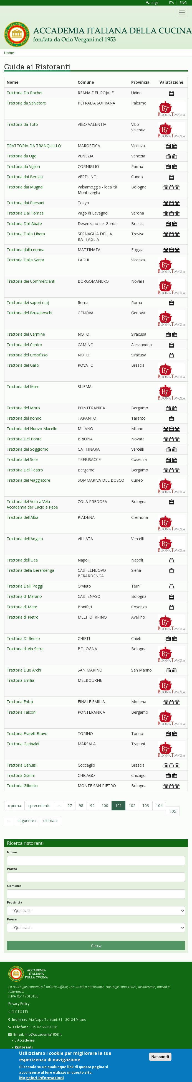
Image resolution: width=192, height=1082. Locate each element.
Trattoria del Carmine (26, 334)
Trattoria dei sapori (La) (28, 302)
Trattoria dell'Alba (22, 517)
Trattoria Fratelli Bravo (27, 733)
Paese (12, 919)
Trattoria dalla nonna (25, 249)
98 (81, 805)
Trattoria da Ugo (22, 156)
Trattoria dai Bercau (25, 176)
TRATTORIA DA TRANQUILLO (34, 145)
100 (105, 805)
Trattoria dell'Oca (22, 560)
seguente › (26, 820)
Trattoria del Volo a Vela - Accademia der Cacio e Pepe (32, 504)
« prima (14, 805)
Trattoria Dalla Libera (26, 233)
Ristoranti (24, 1047)
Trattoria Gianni (21, 775)
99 (92, 805)
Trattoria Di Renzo (23, 638)
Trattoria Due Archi (24, 670)
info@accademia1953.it (43, 1034)
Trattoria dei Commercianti (31, 281)
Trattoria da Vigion (23, 166)
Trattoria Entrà (20, 701)
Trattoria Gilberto (22, 785)
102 (132, 805)
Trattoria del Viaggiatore (28, 480)
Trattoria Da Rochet (25, 92)
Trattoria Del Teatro (25, 470)
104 (159, 805)
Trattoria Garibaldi (23, 743)
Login (153, 2)
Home (9, 52)
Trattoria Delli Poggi (25, 586)
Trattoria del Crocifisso (27, 355)
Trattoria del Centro (24, 344)
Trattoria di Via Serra (25, 648)
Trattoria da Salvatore (26, 103)
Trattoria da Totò (22, 124)
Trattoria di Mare (22, 606)
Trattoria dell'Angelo (25, 538)
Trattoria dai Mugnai (25, 187)
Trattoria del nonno (24, 418)
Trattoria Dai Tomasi (25, 213)
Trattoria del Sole (22, 459)
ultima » (50, 820)
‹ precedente (39, 805)
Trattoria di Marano (24, 596)
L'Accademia (25, 1040)
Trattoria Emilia (20, 680)
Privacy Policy (18, 1003)
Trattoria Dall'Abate (24, 223)
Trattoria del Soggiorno (28, 449)
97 (69, 805)
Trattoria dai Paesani (25, 202)
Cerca (96, 945)
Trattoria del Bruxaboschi (29, 312)
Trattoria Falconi (21, 712)
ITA (171, 2)
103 (145, 805)
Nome (12, 852)
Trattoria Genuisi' (22, 765)
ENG (183, 2)
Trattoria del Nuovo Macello (32, 428)
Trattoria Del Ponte (24, 439)
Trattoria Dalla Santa (25, 259)
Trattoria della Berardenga (30, 570)
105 (173, 811)
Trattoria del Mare (23, 386)
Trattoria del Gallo (23, 365)
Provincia (14, 902)
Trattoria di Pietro (23, 617)
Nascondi (160, 1057)
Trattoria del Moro (23, 407)
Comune (14, 886)
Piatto (12, 869)
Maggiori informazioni (41, 1078)
